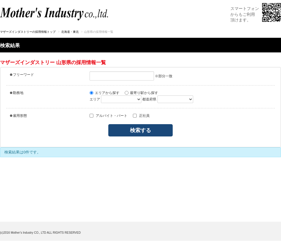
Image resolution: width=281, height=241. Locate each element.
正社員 (141, 115)
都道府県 (149, 99)
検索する (140, 130)
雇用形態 (18, 116)
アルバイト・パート (108, 115)
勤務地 (16, 93)
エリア (95, 99)
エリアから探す (104, 92)
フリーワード (22, 75)
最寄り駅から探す (141, 92)
